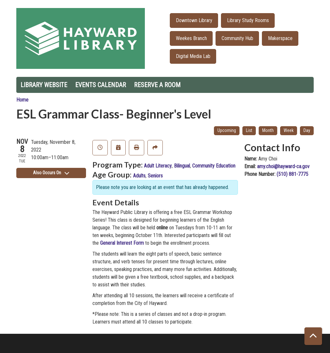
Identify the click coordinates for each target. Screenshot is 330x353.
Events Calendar (100, 85)
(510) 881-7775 (292, 174)
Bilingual (182, 166)
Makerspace (280, 38)
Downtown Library (194, 20)
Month (268, 130)
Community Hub (237, 38)
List (249, 130)
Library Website (43, 85)
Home (22, 100)
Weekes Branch (191, 38)
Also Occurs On (51, 172)
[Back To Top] (313, 336)
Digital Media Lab (193, 56)
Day (306, 130)
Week (289, 130)
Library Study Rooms (248, 20)
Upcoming (226, 130)
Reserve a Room (157, 85)
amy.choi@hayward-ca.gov (283, 166)
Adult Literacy (158, 166)
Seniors (155, 176)
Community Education (213, 166)
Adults (139, 176)
